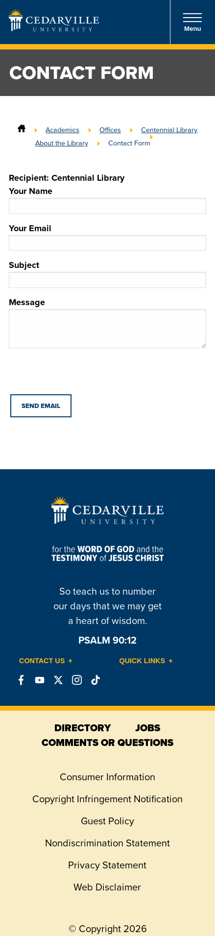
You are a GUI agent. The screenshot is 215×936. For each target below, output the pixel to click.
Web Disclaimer (107, 887)
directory (82, 727)
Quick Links (142, 661)
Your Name (107, 199)
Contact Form (129, 143)
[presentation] (83, 375)
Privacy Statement (107, 865)
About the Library (61, 143)
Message (107, 322)
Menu (192, 22)
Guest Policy (107, 821)
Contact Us (42, 661)
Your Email (107, 236)
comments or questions (107, 742)
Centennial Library (169, 129)
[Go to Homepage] (54, 28)
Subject (107, 273)
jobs (147, 727)
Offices (110, 129)
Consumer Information (107, 776)
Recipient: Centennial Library (66, 177)
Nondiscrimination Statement (107, 843)
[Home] (21, 129)
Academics (62, 129)
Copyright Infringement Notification (107, 799)
